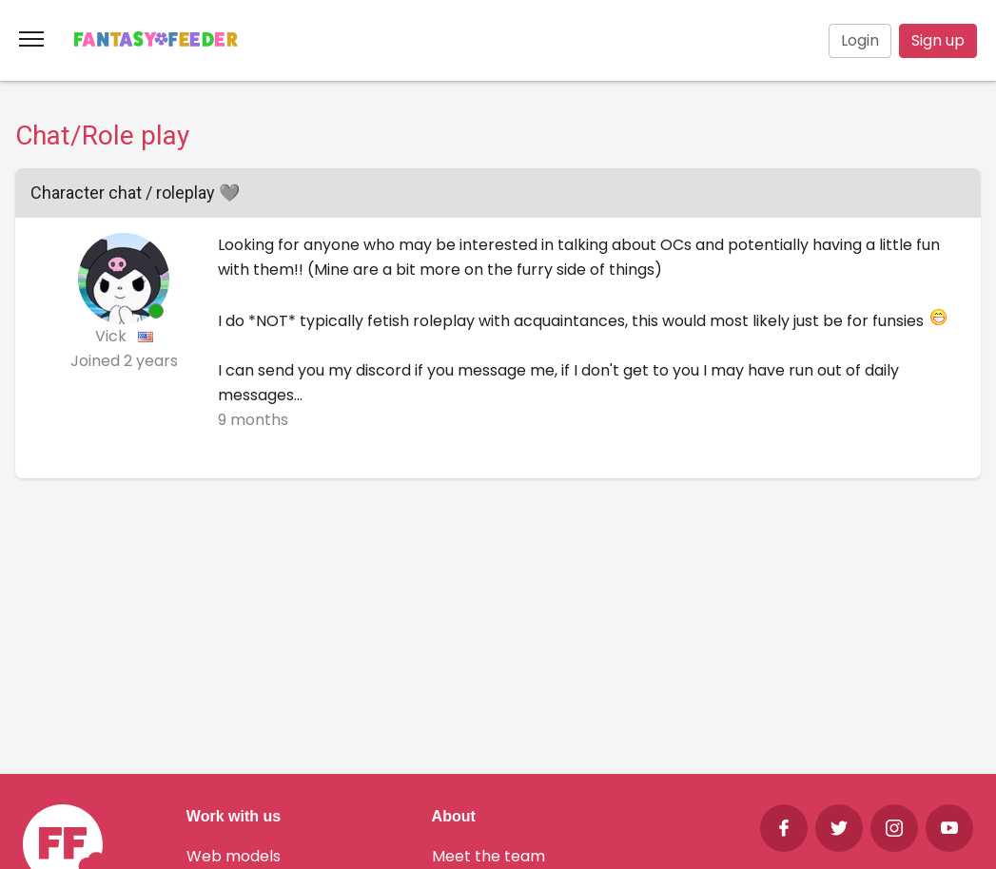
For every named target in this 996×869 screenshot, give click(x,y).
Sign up (938, 40)
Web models (233, 856)
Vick (112, 336)
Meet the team (488, 856)
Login (860, 40)
